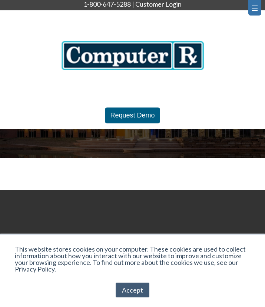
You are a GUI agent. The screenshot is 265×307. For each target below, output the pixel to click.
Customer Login (158, 4)
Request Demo (132, 115)
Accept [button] (132, 290)
